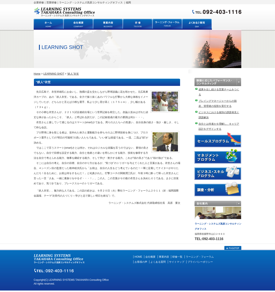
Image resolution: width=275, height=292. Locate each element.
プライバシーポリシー (200, 261)
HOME (138, 256)
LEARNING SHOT (53, 73)
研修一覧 (177, 256)
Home (37, 73)
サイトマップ (176, 261)
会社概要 (150, 256)
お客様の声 (141, 261)
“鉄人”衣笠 (73, 73)
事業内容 (164, 256)
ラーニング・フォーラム (200, 256)
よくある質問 (158, 261)
